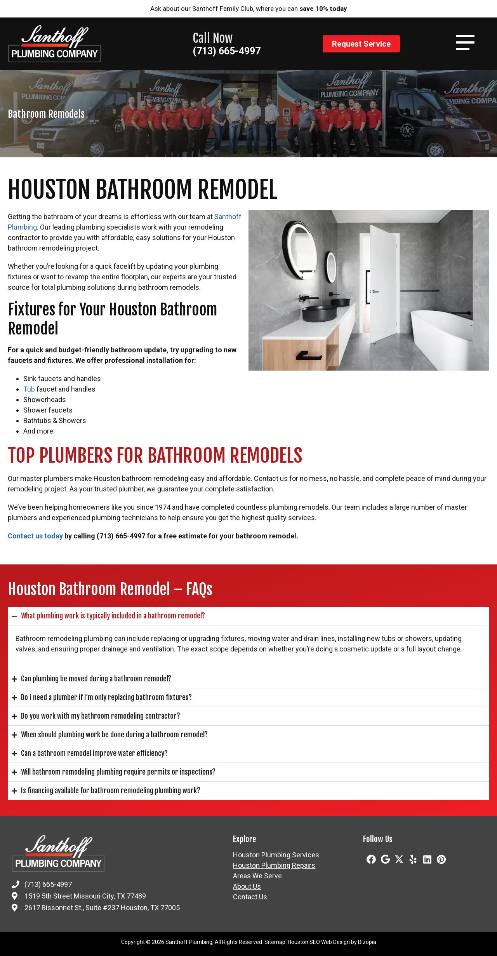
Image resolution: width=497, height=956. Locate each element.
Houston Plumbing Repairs (274, 865)
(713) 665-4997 (227, 51)
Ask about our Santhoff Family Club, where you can (248, 8)
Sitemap (274, 942)
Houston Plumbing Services (276, 855)
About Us (247, 886)
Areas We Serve (257, 876)
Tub (29, 389)
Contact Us (250, 897)
